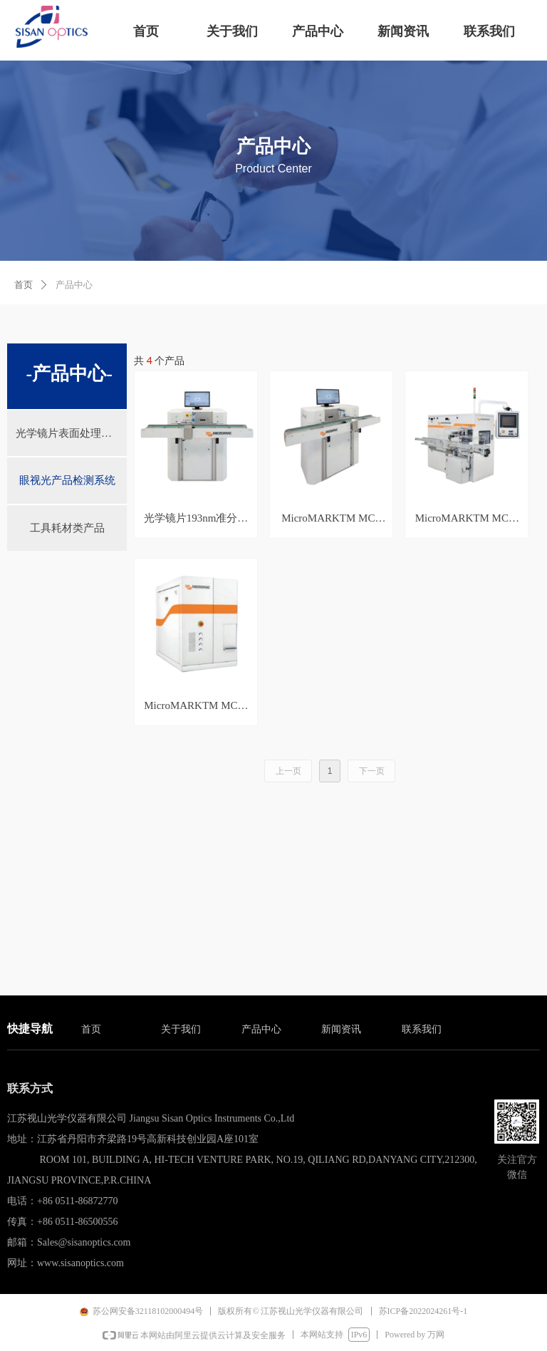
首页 (23, 284)
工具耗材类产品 (67, 528)
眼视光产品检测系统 (67, 480)
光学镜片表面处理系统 (69, 433)
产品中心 (74, 284)
